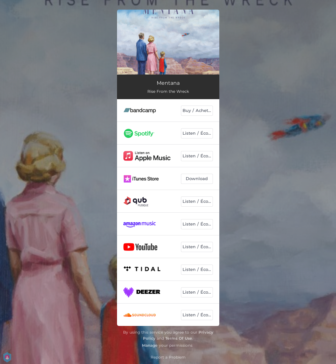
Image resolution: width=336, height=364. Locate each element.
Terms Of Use (178, 338)
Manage (150, 345)
